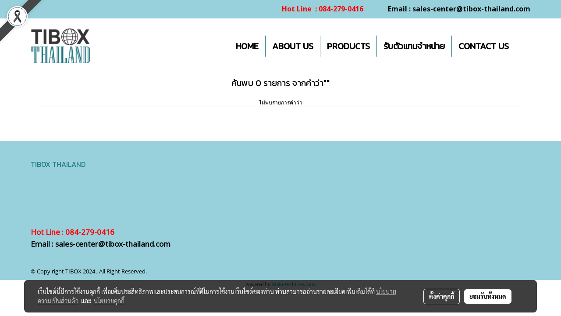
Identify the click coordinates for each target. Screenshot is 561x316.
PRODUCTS (348, 46)
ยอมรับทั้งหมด (487, 296)
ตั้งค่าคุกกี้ (441, 296)
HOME (247, 46)
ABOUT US (292, 46)
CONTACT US (483, 46)
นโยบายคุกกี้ (109, 301)
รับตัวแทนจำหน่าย (414, 46)
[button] (523, 46)
